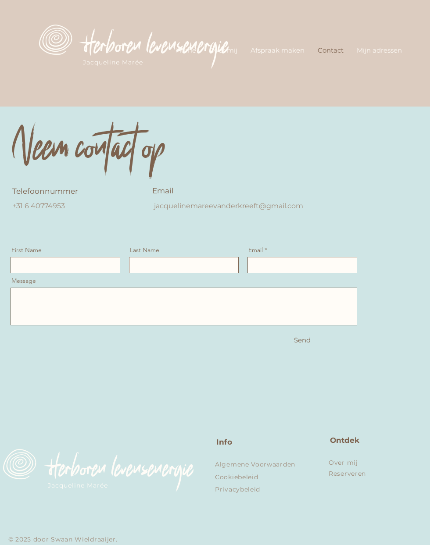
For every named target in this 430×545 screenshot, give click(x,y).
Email (255, 250)
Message (23, 281)
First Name (26, 250)
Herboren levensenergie (153, 49)
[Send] (302, 340)
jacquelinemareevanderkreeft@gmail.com (228, 206)
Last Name (144, 250)
